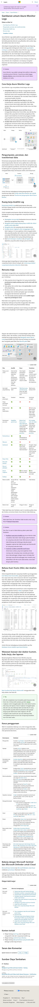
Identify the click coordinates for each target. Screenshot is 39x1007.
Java (35, 807)
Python (25, 809)
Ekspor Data (5, 459)
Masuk (36, 2)
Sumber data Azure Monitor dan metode (25, 193)
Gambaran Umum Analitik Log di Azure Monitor (14, 647)
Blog (23, 998)
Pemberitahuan (6, 436)
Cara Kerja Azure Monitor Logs (10, 25)
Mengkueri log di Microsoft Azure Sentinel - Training (14, 968)
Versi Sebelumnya (16, 998)
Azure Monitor (13, 12)
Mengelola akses (9, 227)
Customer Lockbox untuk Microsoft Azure (18, 548)
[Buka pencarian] (32, 2)
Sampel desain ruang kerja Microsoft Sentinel (25, 894)
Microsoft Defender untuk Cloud (26, 868)
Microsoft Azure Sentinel (8, 868)
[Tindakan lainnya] (35, 12)
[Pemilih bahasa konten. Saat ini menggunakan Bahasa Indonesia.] (8, 990)
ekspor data (23, 819)
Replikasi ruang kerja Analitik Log (15, 535)
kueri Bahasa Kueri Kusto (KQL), (10, 575)
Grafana (25, 789)
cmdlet (31, 802)
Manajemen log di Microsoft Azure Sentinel (24, 902)
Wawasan (5, 442)
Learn (3, 12)
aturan (28, 702)
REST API (33, 805)
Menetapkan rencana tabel (12, 219)
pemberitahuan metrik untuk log (25, 770)
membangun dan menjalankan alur (25, 836)
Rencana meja (6, 31)
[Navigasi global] (1, 2)
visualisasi (19, 239)
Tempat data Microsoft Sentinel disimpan (24, 891)
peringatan (27, 239)
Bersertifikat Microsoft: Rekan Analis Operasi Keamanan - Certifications (19, 974)
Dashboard (5, 445)
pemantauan (11, 870)
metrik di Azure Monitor (19, 938)
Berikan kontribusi (7, 1000)
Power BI (25, 784)
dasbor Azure (23, 777)
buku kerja (18, 779)
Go (31, 807)
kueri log (22, 742)
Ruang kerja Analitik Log (8, 29)
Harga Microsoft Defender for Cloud (23, 921)
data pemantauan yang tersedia (21, 939)
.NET (29, 807)
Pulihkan (5, 476)
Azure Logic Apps (25, 825)
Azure (7, 12)
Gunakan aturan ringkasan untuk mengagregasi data (19, 229)
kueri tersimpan (11, 239)
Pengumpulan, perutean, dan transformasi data (14, 27)
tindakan (15, 773)
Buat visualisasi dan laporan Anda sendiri (13, 690)
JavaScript (18, 809)
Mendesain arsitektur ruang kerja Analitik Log (25, 893)
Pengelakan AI (6, 998)
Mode (20, 590)
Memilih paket (23, 341)
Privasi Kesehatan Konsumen (26, 1000)
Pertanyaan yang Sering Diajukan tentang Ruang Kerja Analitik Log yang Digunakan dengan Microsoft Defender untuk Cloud (24, 917)
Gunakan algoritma (17, 759)
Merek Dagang (20, 1002)
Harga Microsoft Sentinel (20, 904)
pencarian (22, 433)
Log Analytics (21, 740)
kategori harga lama (12, 521)
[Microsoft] (19, 2)
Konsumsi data (17, 914)
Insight (15, 795)
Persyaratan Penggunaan (9, 1002)
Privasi (14, 1000)
